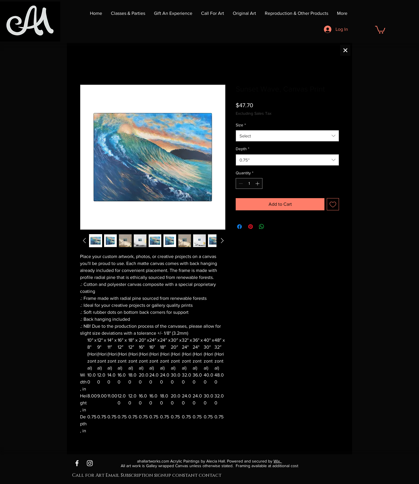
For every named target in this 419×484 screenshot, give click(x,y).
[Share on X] (272, 226)
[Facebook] (77, 463)
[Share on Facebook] (239, 226)
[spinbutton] (249, 183)
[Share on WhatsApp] (261, 226)
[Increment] (258, 183)
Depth (242, 148)
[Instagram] (90, 463)
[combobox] (287, 135)
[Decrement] (240, 183)
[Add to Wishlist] (333, 204)
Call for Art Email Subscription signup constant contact (146, 475)
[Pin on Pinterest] (250, 226)
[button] (380, 29)
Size (241, 125)
